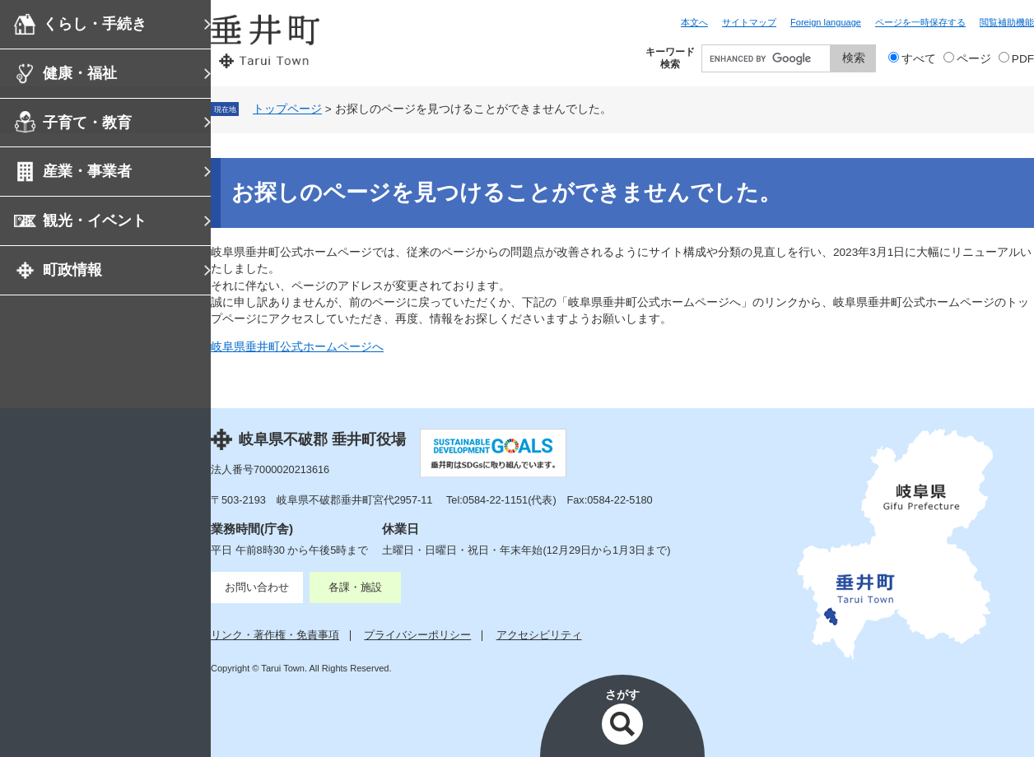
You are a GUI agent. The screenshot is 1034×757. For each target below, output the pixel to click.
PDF (1023, 59)
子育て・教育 (87, 122)
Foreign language (825, 22)
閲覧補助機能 (1007, 22)
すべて (918, 59)
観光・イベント (95, 220)
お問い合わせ (257, 587)
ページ (974, 59)
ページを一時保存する (920, 22)
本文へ (694, 22)
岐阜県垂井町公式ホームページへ (297, 347)
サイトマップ (749, 22)
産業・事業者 (87, 171)
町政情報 (72, 270)
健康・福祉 (80, 73)
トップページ (287, 109)
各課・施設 (355, 587)
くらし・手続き (95, 24)
